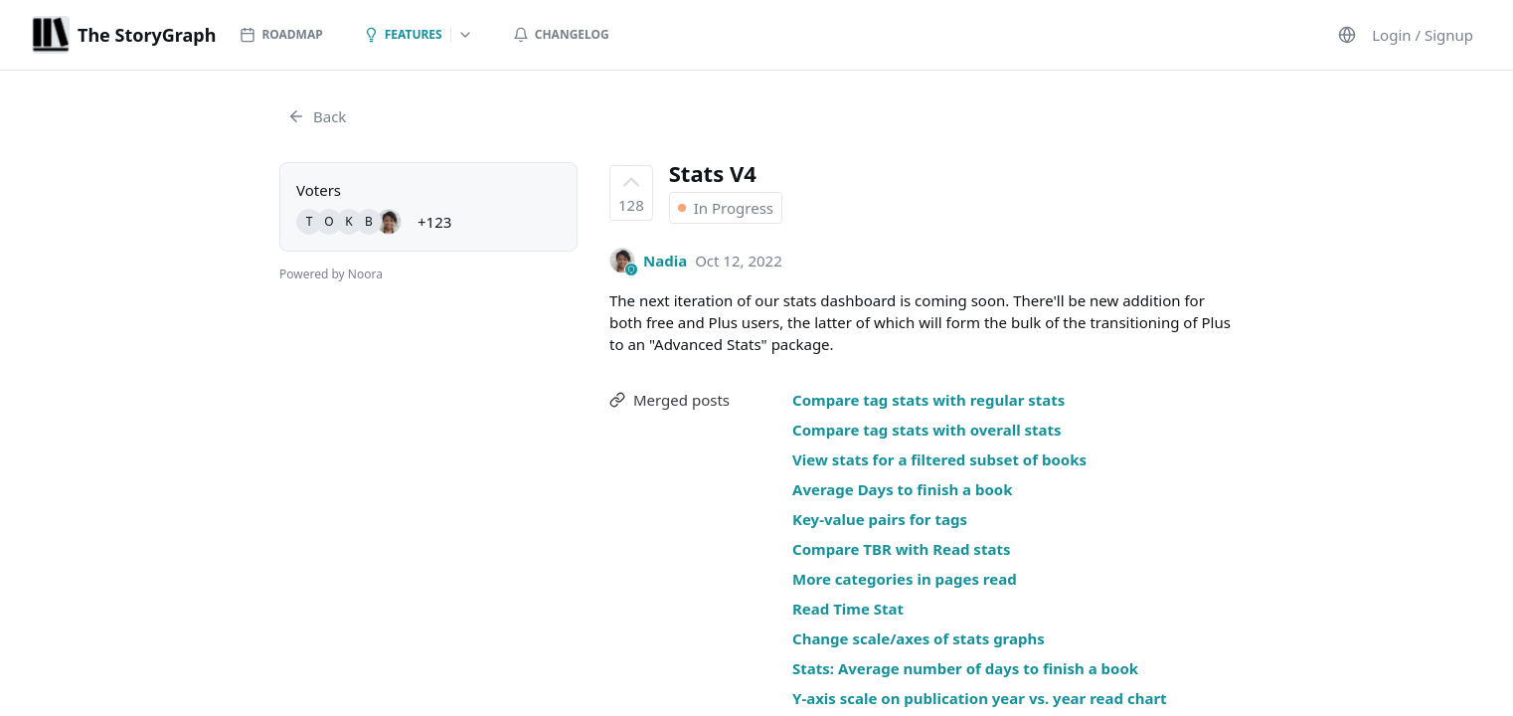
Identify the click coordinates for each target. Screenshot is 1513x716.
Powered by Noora (331, 274)
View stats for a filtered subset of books (939, 459)
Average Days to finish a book (902, 489)
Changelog (561, 34)
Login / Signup (1422, 35)
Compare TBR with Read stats (901, 549)
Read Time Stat (848, 609)
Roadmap (281, 34)
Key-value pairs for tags (879, 519)
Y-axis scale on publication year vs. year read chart (979, 698)
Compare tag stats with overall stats (927, 430)
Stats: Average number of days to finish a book (965, 668)
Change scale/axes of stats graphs (918, 638)
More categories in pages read (904, 579)
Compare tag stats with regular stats (928, 400)
